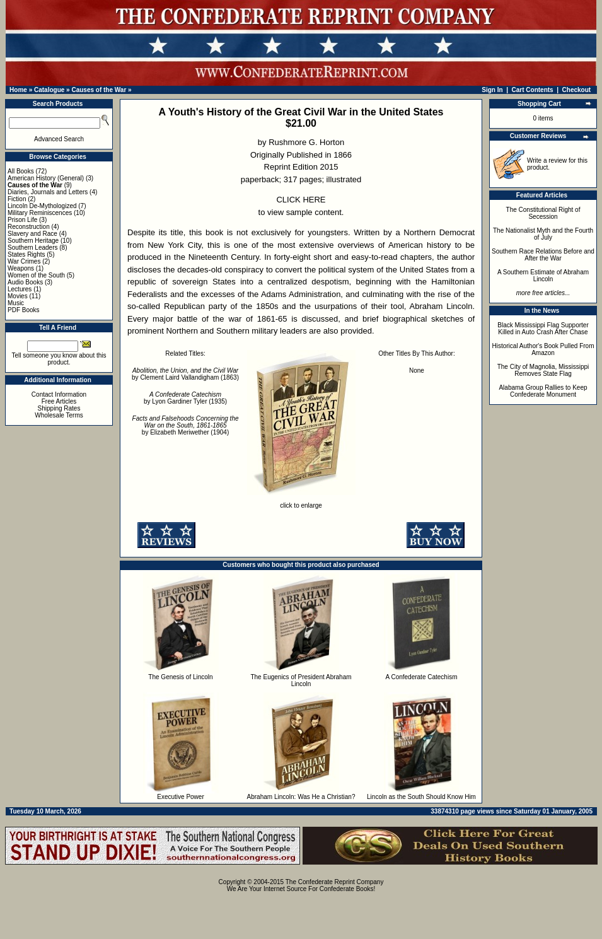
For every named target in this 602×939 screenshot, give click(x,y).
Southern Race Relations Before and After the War (543, 255)
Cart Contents (532, 89)
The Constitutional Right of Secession (543, 213)
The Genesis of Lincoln (180, 677)
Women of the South (36, 275)
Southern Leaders (33, 247)
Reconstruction (29, 226)
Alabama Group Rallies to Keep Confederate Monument (543, 391)
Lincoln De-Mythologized (42, 205)
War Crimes (24, 261)
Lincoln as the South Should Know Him (421, 796)
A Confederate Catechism (422, 677)
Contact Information (59, 394)
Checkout (576, 89)
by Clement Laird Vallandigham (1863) (185, 374)
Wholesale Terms (59, 415)
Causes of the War (98, 89)
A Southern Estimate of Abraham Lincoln (543, 276)
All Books (21, 171)
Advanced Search (59, 139)
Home (18, 89)
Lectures (20, 289)
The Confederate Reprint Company (335, 881)
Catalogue (49, 89)
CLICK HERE (300, 199)
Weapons (21, 268)
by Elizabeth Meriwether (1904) (185, 425)
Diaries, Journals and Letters (48, 192)
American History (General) (46, 178)
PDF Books (24, 309)
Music (16, 303)
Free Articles (59, 401)
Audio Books (25, 282)
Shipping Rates (59, 408)
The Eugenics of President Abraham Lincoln (300, 680)
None (416, 370)
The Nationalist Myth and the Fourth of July (543, 234)
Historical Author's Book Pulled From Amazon (543, 349)
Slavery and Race (32, 233)
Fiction (17, 198)
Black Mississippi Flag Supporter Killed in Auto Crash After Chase (543, 328)
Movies (18, 296)
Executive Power (180, 796)
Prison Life (22, 219)
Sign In (492, 89)
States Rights (26, 254)
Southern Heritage (33, 240)
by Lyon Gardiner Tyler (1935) (185, 398)
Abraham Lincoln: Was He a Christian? (301, 796)
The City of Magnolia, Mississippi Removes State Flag (543, 370)
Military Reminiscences (40, 212)
